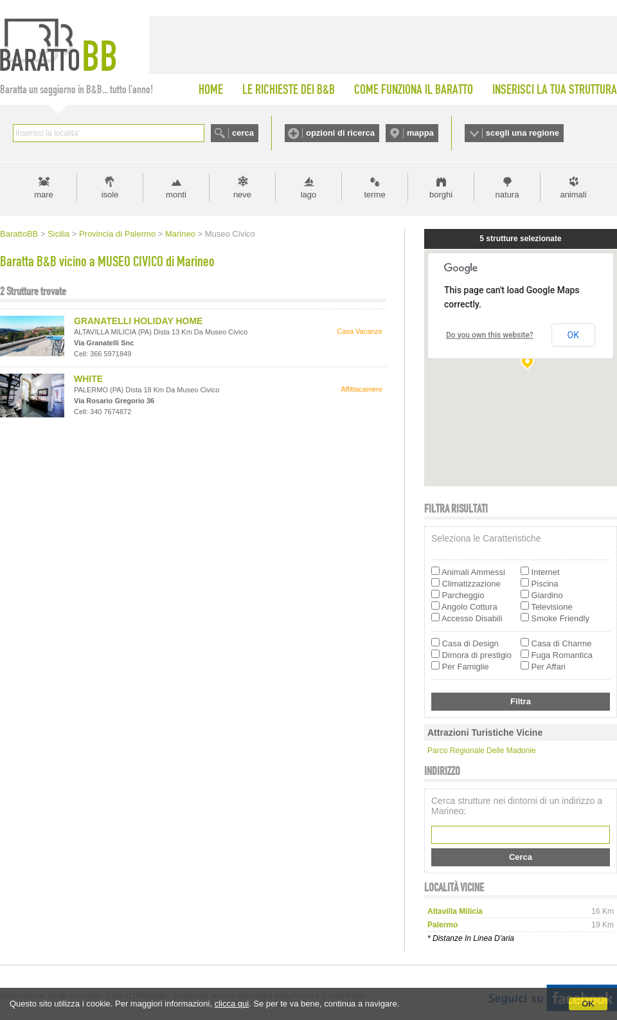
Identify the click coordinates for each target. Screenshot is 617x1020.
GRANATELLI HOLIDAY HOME (138, 321)
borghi (440, 194)
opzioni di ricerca (340, 133)
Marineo (180, 234)
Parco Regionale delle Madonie (481, 750)
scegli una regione (522, 133)
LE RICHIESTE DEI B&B (288, 89)
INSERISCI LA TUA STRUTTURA (554, 89)
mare (43, 194)
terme (374, 194)
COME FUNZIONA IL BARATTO (413, 89)
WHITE (88, 379)
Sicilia (58, 234)
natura (507, 194)
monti (176, 194)
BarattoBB (19, 234)
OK (588, 1003)
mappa (420, 133)
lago (309, 194)
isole (110, 194)
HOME (211, 89)
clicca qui (232, 1003)
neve (242, 194)
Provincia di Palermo (117, 234)
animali (573, 194)
